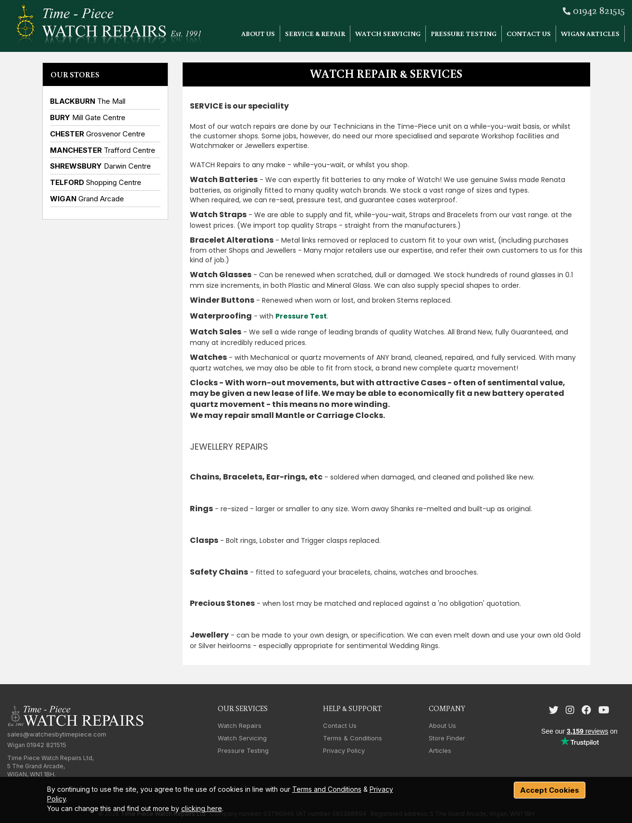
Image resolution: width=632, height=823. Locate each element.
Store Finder (447, 738)
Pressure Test (301, 316)
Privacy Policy (344, 750)
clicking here (201, 808)
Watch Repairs (239, 725)
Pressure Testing (463, 33)
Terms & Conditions (352, 738)
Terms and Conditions (326, 789)
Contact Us (529, 33)
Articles (440, 750)
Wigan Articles (590, 33)
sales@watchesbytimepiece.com (56, 734)
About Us (258, 33)
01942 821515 (599, 10)
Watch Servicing (388, 33)
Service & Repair (315, 33)
